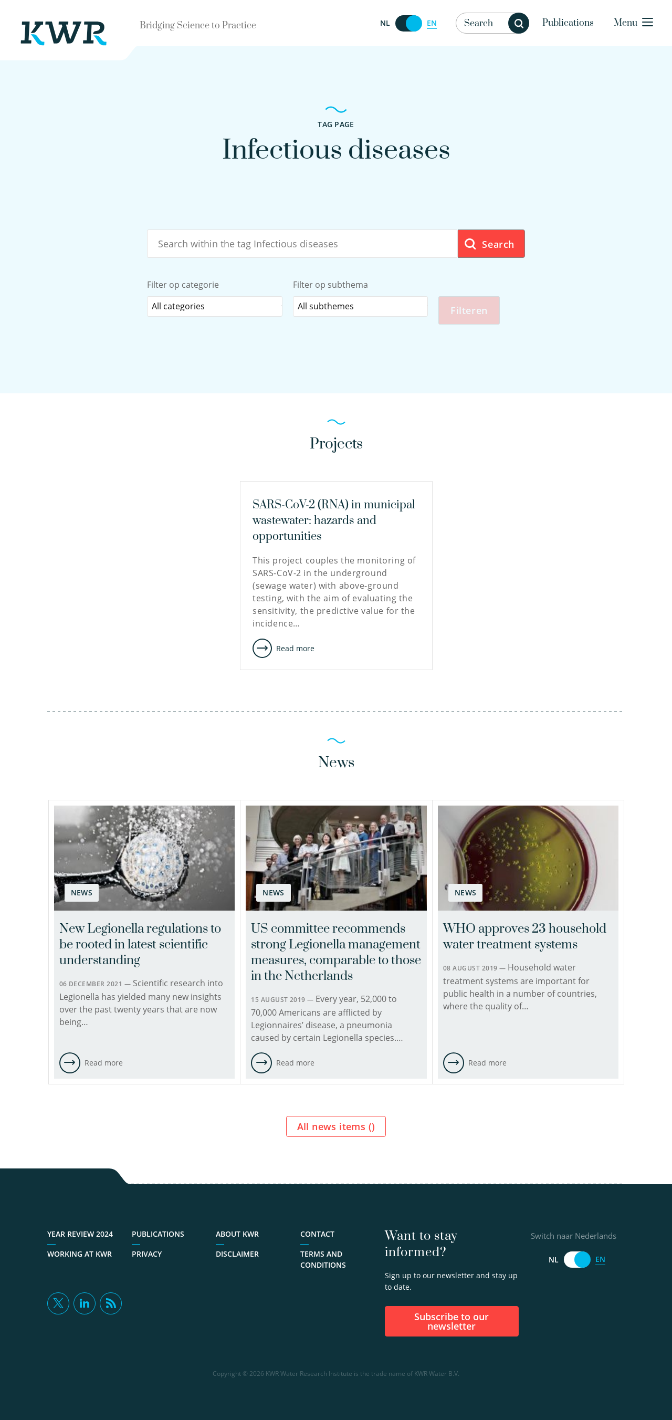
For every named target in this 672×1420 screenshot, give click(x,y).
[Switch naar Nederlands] (408, 23)
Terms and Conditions (323, 1259)
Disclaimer (237, 1254)
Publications (568, 23)
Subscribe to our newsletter (451, 1321)
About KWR (237, 1234)
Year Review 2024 (80, 1234)
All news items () (336, 1126)
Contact (317, 1234)
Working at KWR (79, 1254)
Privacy (147, 1254)
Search (489, 244)
